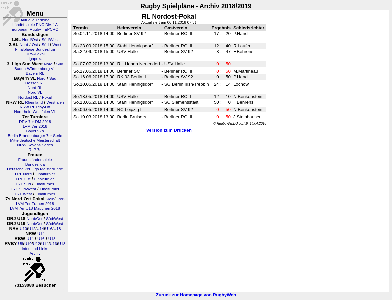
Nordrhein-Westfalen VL (35, 111)
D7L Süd (23, 184)
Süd (45, 44)
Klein (50, 199)
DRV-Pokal (34, 54)
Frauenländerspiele (35, 159)
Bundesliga (35, 164)
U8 (20, 243)
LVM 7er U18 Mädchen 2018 (35, 208)
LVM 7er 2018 (35, 126)
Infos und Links (35, 248)
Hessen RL (35, 83)
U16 (48, 228)
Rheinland (34, 102)
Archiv (35, 253)
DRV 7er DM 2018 (35, 121)
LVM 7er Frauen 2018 (35, 203)
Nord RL (35, 87)
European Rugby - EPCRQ (35, 29)
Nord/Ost (30, 39)
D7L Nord (23, 174)
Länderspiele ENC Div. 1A (35, 24)
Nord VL (35, 92)
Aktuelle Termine (35, 20)
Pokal (47, 97)
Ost (35, 44)
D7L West (23, 194)
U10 (23, 228)
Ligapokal (35, 58)
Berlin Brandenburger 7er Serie (35, 135)
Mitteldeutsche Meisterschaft (35, 140)
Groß (60, 199)
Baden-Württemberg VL (35, 68)
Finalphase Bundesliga (35, 49)
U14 (40, 228)
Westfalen (55, 102)
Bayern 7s (35, 131)
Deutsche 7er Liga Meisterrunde (35, 169)
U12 (32, 228)
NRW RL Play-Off (35, 107)
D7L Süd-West (23, 189)
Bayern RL (35, 73)
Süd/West (50, 39)
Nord (24, 44)
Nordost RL (28, 97)
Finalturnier (45, 174)
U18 (57, 228)
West (56, 44)
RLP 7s (35, 149)
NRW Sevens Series (35, 145)
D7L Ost (23, 179)
